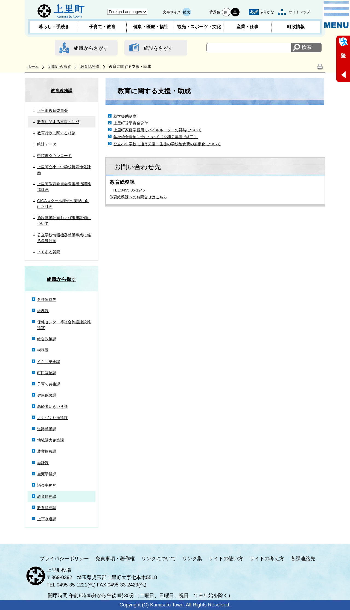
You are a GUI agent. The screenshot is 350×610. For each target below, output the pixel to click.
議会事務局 (46, 485)
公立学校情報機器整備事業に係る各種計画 (64, 238)
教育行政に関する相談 (56, 133)
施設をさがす (158, 48)
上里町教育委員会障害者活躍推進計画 (64, 187)
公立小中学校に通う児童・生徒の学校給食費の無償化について (167, 144)
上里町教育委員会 (52, 110)
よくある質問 (48, 252)
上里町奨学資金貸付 (130, 123)
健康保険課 (46, 395)
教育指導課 (46, 508)
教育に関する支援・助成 (58, 122)
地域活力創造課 (50, 440)
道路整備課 (46, 429)
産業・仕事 (247, 26)
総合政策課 (46, 339)
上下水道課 (46, 519)
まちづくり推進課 (52, 418)
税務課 (43, 350)
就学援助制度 (124, 116)
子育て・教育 (102, 26)
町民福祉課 (46, 373)
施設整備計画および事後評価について (64, 221)
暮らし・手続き (54, 26)
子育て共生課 (48, 384)
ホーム (33, 66)
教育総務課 (90, 66)
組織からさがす (91, 48)
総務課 (43, 311)
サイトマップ (299, 12)
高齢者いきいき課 (52, 406)
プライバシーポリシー (64, 558)
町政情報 (296, 26)
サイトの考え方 (267, 558)
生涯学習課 (46, 474)
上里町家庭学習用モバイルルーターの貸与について (157, 130)
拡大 (186, 12)
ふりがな (267, 12)
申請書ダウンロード (54, 155)
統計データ (46, 144)
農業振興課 (46, 451)
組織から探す (59, 66)
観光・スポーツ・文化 (199, 26)
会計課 (43, 463)
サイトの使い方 (226, 558)
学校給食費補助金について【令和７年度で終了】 (155, 137)
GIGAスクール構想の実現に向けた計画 (63, 204)
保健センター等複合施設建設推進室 (64, 325)
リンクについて (158, 558)
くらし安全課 (48, 361)
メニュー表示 (336, 14)
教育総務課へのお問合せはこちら (138, 197)
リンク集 (192, 558)
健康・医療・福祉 (150, 26)
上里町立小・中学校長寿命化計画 (64, 170)
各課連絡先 (46, 299)
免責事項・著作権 (115, 558)
